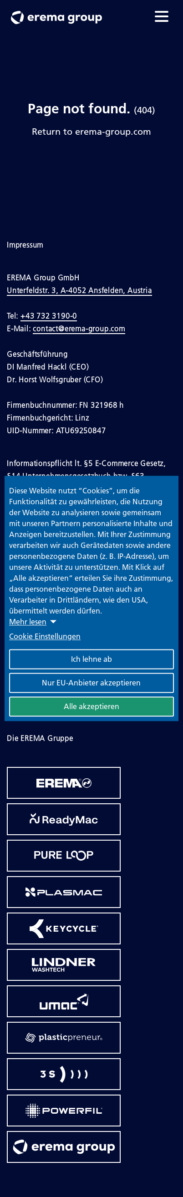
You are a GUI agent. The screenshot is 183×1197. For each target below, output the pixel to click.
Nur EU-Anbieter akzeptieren (91, 683)
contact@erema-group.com (79, 328)
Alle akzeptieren (91, 706)
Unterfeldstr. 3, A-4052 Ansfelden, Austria (79, 290)
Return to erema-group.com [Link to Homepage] (91, 131)
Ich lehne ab (91, 659)
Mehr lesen (27, 622)
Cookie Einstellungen (45, 636)
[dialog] (91, 598)
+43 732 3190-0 (48, 315)
